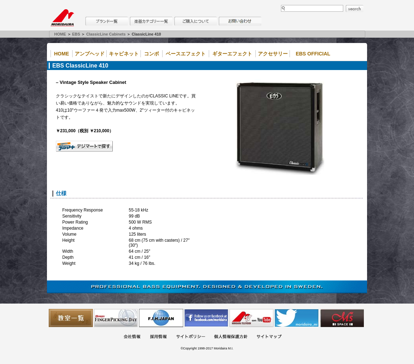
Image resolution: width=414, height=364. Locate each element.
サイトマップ (269, 337)
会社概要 (132, 337)
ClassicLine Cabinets (106, 34)
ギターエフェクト (232, 54)
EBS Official (313, 54)
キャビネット (124, 54)
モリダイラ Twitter (297, 318)
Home (61, 54)
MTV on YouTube (251, 318)
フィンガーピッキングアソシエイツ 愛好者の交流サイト (116, 318)
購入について (195, 21)
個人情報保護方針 (230, 337)
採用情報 (158, 337)
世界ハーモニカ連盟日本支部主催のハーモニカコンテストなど (161, 318)
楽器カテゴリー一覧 (151, 21)
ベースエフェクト (186, 54)
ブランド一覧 (106, 21)
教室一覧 (71, 318)
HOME (60, 34)
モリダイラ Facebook (206, 318)
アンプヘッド (90, 54)
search (354, 8)
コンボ (151, 54)
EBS (76, 34)
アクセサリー (273, 54)
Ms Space (342, 318)
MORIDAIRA (62, 17)
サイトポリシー (190, 337)
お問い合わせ (240, 21)
